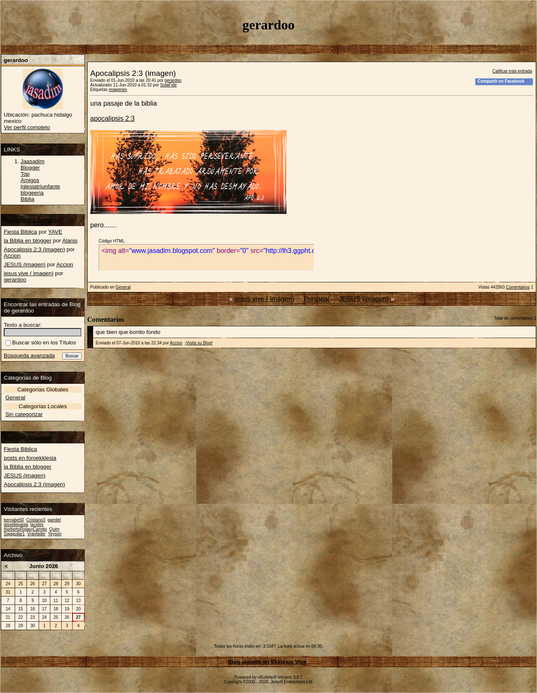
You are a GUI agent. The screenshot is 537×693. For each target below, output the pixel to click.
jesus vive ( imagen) (264, 298)
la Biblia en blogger (27, 240)
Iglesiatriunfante (40, 186)
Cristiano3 (35, 520)
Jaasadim (32, 161)
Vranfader (36, 533)
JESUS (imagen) (363, 298)
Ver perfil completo (27, 127)
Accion (176, 343)
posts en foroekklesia (30, 458)
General (123, 287)
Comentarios (518, 287)
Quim (55, 529)
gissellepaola (16, 524)
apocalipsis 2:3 (112, 118)
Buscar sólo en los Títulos (40, 342)
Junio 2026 (43, 566)
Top (25, 174)
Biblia (27, 199)
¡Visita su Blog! (199, 343)
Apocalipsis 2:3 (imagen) (34, 249)
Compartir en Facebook (500, 81)
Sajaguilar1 (14, 533)
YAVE (55, 232)
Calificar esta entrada (512, 71)
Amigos (30, 180)
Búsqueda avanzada (29, 355)
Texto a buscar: (23, 325)
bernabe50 (14, 520)
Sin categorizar (24, 414)
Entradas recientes (27, 437)
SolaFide (168, 85)
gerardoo (172, 80)
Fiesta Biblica (20, 232)
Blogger (30, 167)
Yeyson (54, 533)
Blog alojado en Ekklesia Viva (267, 662)
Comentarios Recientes (33, 220)
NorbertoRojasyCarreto (25, 529)
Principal (316, 298)
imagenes (118, 89)
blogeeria (32, 193)
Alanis (69, 240)
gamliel (54, 520)
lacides (37, 524)
